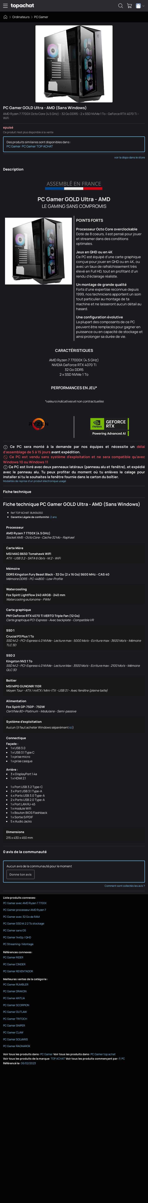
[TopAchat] (22, 5)
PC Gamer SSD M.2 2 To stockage (23, 923)
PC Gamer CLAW (13, 1032)
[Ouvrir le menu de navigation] (5, 6)
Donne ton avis (20, 874)
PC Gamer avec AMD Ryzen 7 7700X (24, 903)
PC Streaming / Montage (18, 944)
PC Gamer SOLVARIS (15, 1039)
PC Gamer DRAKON (15, 991)
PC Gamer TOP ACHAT (37, 146)
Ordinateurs (20, 16)
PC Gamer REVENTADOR (18, 971)
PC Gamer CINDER (14, 964)
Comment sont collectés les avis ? (125, 886)
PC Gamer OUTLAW (15, 1012)
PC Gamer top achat (103, 1054)
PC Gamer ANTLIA (14, 998)
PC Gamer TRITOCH (15, 1019)
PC (123, 1058)
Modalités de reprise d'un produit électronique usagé (34, 481)
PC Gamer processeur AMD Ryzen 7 (24, 910)
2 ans (53, 517)
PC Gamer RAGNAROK (16, 1046)
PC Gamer (41, 16)
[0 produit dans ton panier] (129, 6)
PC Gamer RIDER (13, 957)
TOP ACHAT (58, 1058)
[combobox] (140, 6)
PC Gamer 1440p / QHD (17, 937)
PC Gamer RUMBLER (15, 984)
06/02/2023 (28, 1063)
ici (70, 727)
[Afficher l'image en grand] (74, 63)
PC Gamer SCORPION (16, 1005)
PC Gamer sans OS (14, 930)
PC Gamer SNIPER (14, 1025)
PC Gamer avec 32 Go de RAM (21, 917)
